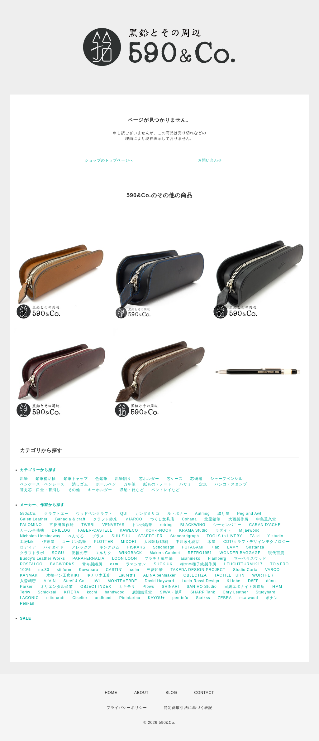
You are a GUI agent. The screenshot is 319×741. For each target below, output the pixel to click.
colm (134, 570)
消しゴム (80, 484)
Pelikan (27, 603)
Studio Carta (245, 570)
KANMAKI (29, 575)
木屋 (211, 541)
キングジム (109, 547)
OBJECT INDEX (95, 586)
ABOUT (141, 692)
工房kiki (27, 541)
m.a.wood (248, 598)
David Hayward (159, 581)
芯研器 (196, 478)
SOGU (58, 553)
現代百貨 (276, 553)
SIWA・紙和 (171, 592)
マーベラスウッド (250, 558)
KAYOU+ (156, 598)
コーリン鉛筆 (74, 541)
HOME (111, 692)
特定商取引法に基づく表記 (188, 707)
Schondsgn (163, 547)
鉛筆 (24, 478)
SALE (25, 618)
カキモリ (127, 586)
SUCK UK (163, 564)
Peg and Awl (249, 513)
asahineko (191, 558)
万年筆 (130, 484)
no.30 (43, 570)
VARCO (272, 570)
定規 (203, 484)
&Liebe (233, 581)
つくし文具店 (162, 519)
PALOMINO (31, 525)
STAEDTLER (150, 536)
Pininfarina (129, 598)
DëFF (253, 581)
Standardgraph (184, 536)
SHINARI (170, 586)
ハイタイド (54, 547)
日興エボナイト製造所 (244, 586)
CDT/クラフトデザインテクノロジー (256, 541)
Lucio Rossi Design (200, 581)
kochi (92, 592)
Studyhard (266, 592)
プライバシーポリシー (127, 707)
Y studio (275, 536)
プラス (98, 536)
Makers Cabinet (165, 553)
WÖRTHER (263, 575)
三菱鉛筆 (155, 570)
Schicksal (47, 592)
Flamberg (217, 558)
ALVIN (50, 581)
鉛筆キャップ (76, 478)
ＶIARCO (133, 519)
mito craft (55, 598)
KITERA (71, 592)
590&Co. (28, 513)
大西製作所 (238, 519)
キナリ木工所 (99, 575)
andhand (103, 598)
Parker (26, 586)
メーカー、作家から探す (42, 505)
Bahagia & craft (70, 519)
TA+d (255, 536)
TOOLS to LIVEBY (224, 536)
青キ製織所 (92, 564)
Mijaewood (249, 530)
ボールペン (106, 484)
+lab (215, 547)
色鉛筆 (101, 478)
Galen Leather (34, 519)
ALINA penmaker (159, 575)
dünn (271, 581)
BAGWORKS (62, 564)
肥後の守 (80, 553)
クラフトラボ (32, 553)
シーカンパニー (227, 525)
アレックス (82, 547)
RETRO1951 (200, 553)
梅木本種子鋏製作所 (198, 564)
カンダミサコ (147, 513)
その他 (74, 490)
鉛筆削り (123, 478)
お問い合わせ (210, 160)
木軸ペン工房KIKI (62, 575)
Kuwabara (88, 570)
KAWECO (129, 530)
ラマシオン (136, 564)
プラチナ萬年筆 (159, 558)
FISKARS (136, 547)
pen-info (180, 598)
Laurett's (127, 575)
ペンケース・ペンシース (42, 484)
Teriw (25, 592)
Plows (148, 586)
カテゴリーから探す (38, 470)
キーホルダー (100, 490)
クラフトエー (56, 513)
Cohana (189, 519)
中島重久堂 (266, 519)
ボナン (272, 598)
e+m (114, 564)
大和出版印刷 (156, 541)
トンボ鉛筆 (142, 525)
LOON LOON (124, 558)
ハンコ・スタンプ (231, 484)
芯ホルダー (149, 478)
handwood (114, 592)
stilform (64, 570)
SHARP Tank (202, 592)
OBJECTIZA (195, 575)
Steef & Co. (74, 581)
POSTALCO (31, 564)
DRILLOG (61, 530)
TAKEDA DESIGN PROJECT (198, 570)
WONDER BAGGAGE (240, 553)
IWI (96, 581)
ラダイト (223, 530)
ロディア (28, 547)
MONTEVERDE (122, 581)
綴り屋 (223, 513)
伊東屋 (48, 541)
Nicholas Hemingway (40, 536)
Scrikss (203, 598)
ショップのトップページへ (109, 160)
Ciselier (79, 598)
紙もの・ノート (157, 484)
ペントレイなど (165, 490)
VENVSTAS (113, 525)
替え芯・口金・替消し (40, 490)
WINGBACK (130, 553)
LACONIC (29, 598)
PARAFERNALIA (88, 558)
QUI (124, 513)
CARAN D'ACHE (265, 525)
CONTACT (204, 692)
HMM (277, 586)
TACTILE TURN (229, 575)
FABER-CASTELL (95, 530)
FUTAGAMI (192, 547)
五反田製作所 (62, 525)
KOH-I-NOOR (159, 530)
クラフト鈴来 (105, 519)
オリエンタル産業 (56, 586)
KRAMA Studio (193, 530)
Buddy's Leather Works (42, 558)
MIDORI (128, 541)
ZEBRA (225, 598)
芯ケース (175, 478)
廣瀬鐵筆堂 (142, 592)
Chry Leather (235, 592)
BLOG (171, 692)
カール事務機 (32, 530)
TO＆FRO (279, 564)
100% (25, 570)
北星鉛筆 (212, 519)
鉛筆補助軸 (46, 478)
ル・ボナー (177, 513)
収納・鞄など (132, 490)
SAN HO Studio (202, 586)
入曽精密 (28, 581)
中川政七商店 (188, 541)
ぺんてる (76, 536)
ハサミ (185, 484)
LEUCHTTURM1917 (243, 564)
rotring (166, 525)
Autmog (202, 513)
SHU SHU (121, 536)
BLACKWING (193, 525)
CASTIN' (114, 570)
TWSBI (88, 525)
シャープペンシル (226, 478)
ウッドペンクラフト (94, 513)
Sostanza (255, 547)
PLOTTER (103, 541)
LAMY (233, 547)
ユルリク (103, 553)
